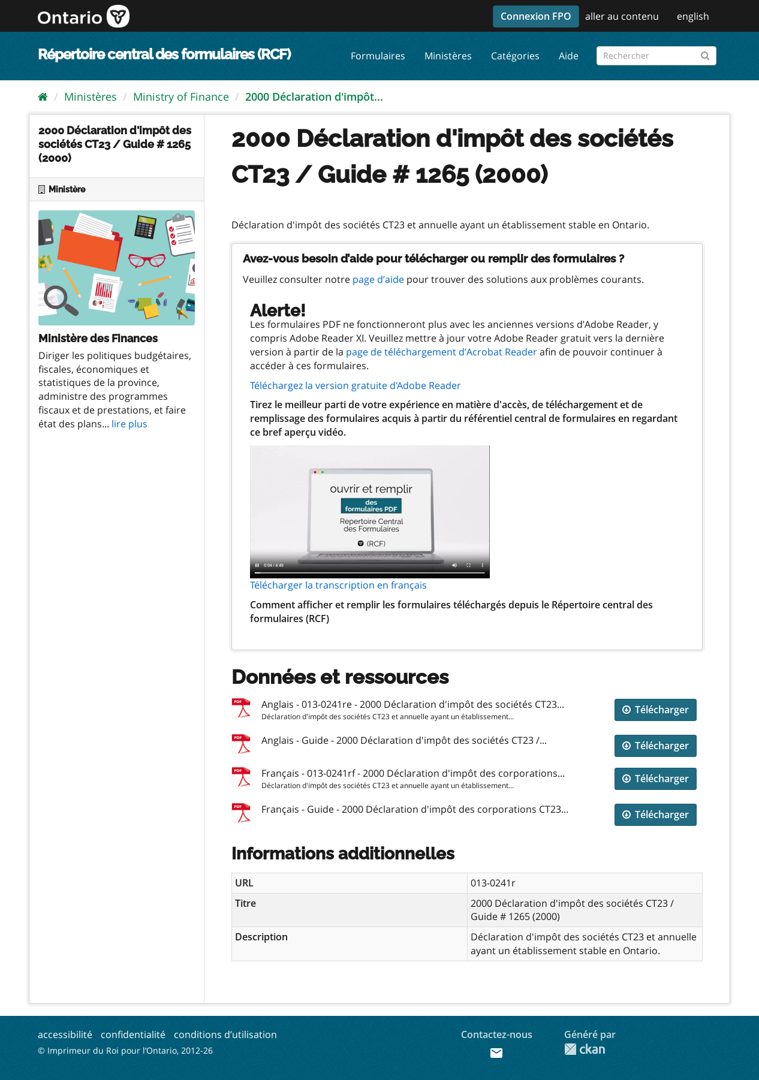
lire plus (129, 423)
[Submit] (705, 54)
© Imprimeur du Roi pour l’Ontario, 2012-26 (125, 1050)
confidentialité (133, 1034)
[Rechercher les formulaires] (656, 55)
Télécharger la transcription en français (338, 585)
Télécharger (655, 709)
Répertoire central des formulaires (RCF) (164, 54)
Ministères (448, 55)
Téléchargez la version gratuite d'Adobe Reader (355, 385)
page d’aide (378, 279)
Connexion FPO (536, 16)
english (693, 16)
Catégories (515, 55)
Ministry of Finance (181, 96)
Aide (569, 55)
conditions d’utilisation (225, 1034)
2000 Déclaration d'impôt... (314, 96)
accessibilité (65, 1034)
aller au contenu (622, 16)
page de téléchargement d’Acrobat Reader (441, 351)
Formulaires (378, 55)
